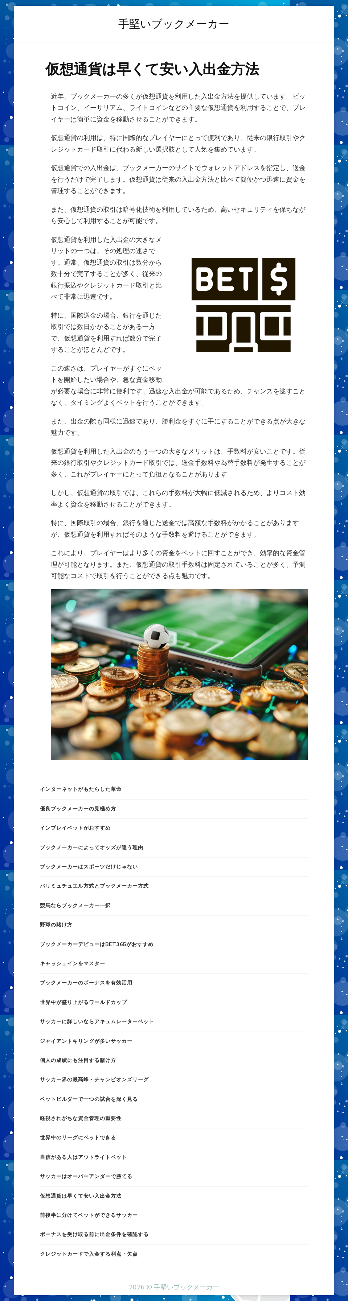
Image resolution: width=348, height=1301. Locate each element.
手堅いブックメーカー (173, 24)
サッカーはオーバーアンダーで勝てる (86, 1176)
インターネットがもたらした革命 (81, 789)
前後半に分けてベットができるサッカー (89, 1215)
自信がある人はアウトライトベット (83, 1157)
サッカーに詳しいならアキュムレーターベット (97, 1021)
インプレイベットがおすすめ (75, 828)
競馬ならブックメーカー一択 (75, 905)
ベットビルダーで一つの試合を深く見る (89, 1099)
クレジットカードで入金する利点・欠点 (89, 1254)
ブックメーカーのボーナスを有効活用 (86, 982)
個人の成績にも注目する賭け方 (78, 1060)
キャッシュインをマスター (72, 963)
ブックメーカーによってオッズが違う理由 (91, 847)
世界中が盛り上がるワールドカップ (83, 1002)
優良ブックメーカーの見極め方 (78, 808)
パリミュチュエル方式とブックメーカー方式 (94, 886)
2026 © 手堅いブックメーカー (174, 1287)
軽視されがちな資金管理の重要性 (81, 1118)
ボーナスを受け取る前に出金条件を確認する (94, 1234)
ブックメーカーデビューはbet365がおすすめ (96, 944)
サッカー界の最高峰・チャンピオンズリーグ (94, 1079)
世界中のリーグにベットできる (78, 1137)
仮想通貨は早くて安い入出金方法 (81, 1196)
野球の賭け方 (56, 924)
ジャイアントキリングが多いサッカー (86, 1041)
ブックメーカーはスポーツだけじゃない (89, 866)
